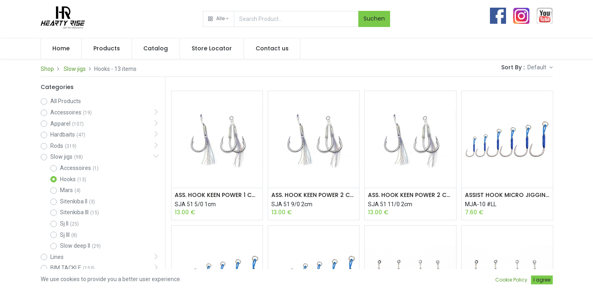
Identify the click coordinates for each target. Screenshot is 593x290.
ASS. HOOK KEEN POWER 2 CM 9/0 (313, 195)
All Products (65, 101)
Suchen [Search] (374, 18)
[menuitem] (61, 48)
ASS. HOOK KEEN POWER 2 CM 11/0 (410, 195)
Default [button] (537, 67)
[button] (218, 19)
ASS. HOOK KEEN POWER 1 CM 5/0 (217, 195)
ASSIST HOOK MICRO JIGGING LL (507, 195)
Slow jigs (75, 69)
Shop (47, 69)
